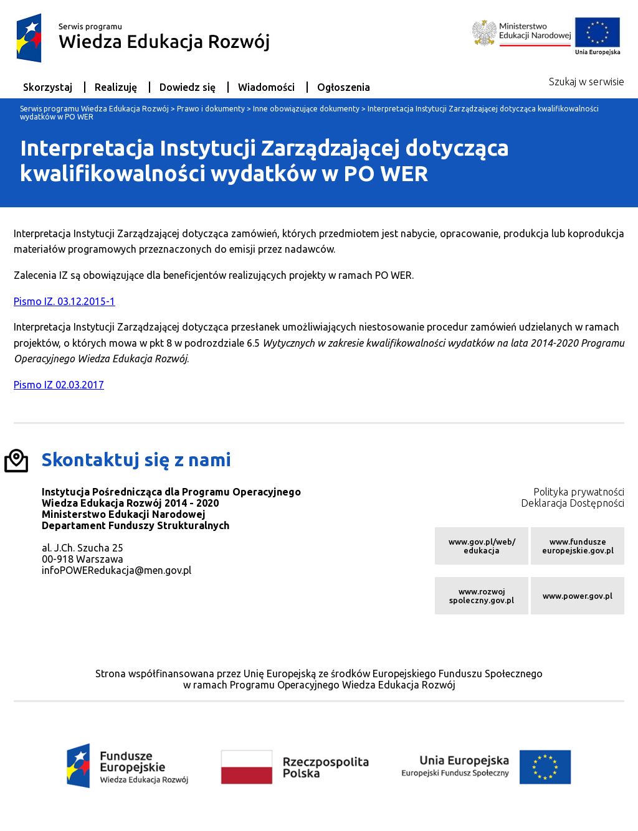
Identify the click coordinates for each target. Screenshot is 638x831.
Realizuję (116, 87)
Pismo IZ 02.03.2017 (59, 384)
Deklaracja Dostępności (572, 503)
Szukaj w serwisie (586, 81)
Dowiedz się (188, 87)
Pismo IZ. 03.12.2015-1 (64, 301)
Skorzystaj (47, 87)
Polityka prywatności (578, 491)
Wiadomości (266, 87)
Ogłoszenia (343, 87)
